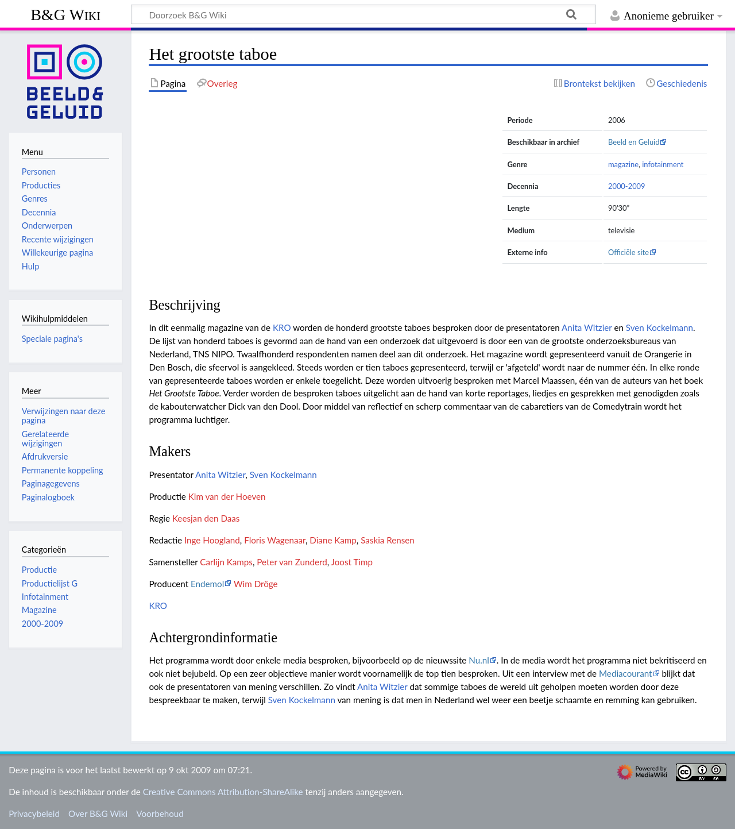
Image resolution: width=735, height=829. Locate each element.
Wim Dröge (256, 584)
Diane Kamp (333, 540)
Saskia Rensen (388, 540)
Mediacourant (625, 673)
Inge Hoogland (212, 540)
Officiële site (628, 252)
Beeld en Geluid (634, 141)
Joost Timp (352, 562)
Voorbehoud (159, 813)
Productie (39, 569)
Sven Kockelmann (659, 327)
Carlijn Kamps (226, 562)
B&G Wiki (65, 15)
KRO (282, 327)
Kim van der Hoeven (227, 496)
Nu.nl (479, 660)
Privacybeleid (34, 813)
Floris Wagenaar (274, 540)
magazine (623, 164)
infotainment (662, 164)
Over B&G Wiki (97, 813)
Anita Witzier (587, 327)
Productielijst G (50, 583)
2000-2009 (626, 186)
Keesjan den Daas (206, 518)
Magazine (39, 610)
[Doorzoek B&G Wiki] (363, 14)
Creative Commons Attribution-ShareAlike (223, 791)
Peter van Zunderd (292, 562)
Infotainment (45, 596)
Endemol (207, 584)
